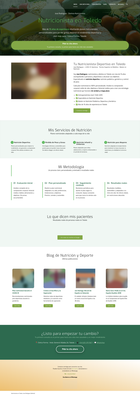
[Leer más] (17, 305)
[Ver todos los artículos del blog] (70, 316)
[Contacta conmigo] (82, 110)
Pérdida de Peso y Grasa (55, 142)
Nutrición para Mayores (117, 142)
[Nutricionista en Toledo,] (15, 4)
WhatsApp (101, 343)
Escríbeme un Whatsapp (70, 377)
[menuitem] (75, 4)
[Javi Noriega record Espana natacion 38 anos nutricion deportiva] (85, 278)
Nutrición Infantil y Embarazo (84, 143)
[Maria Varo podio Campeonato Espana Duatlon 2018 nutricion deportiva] (117, 278)
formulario (75, 369)
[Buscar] (127, 4)
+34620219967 (71, 374)
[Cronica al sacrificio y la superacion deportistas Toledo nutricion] (54, 278)
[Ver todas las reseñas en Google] (69, 237)
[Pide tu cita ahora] (70, 45)
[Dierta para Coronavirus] (23, 278)
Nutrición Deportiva (22, 142)
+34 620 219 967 (85, 343)
